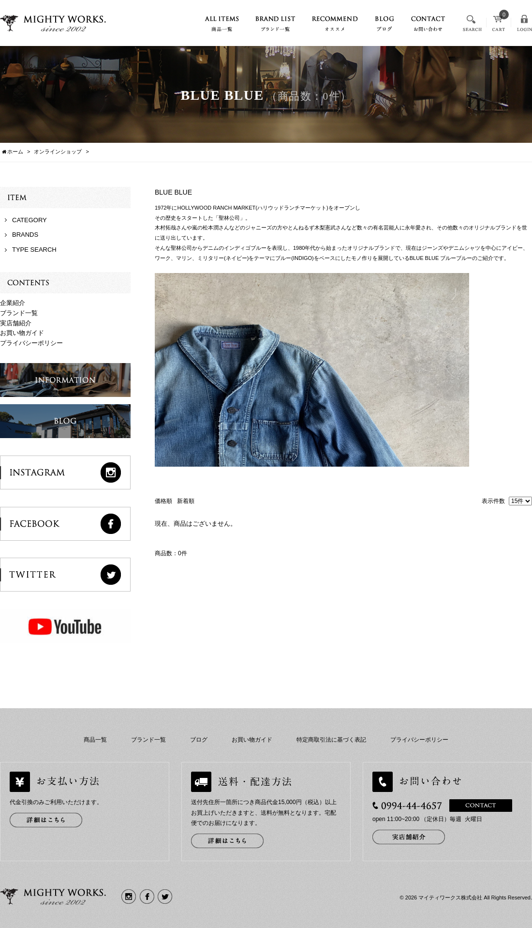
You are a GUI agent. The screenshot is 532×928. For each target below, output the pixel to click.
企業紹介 (12, 302)
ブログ (198, 739)
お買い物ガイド (22, 332)
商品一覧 (95, 739)
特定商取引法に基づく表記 (331, 739)
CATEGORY (29, 220)
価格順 (163, 501)
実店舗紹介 (15, 323)
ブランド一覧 (19, 313)
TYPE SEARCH (34, 249)
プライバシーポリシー (31, 343)
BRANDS (25, 234)
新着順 (185, 501)
